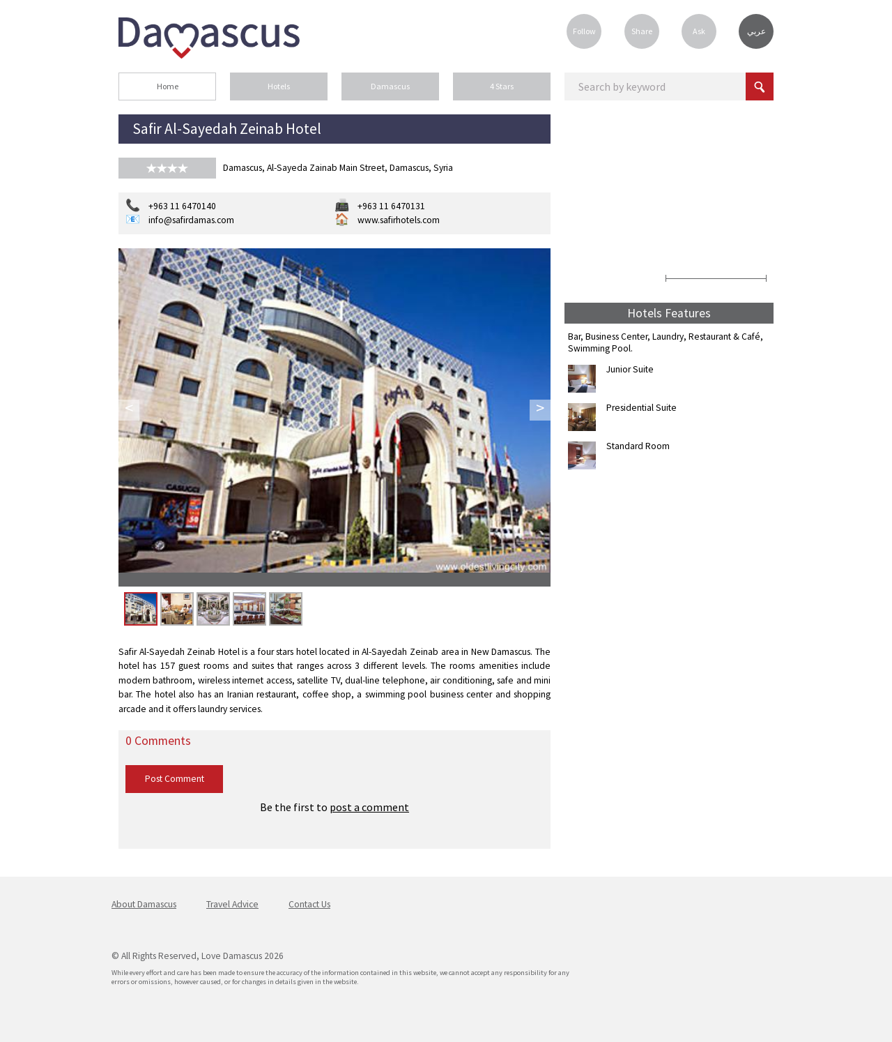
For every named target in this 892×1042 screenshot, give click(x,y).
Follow (584, 31)
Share (641, 31)
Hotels (279, 86)
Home (167, 86)
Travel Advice (232, 904)
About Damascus (144, 904)
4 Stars (502, 86)
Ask (699, 31)
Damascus (390, 86)
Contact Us (309, 904)
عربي (756, 31)
